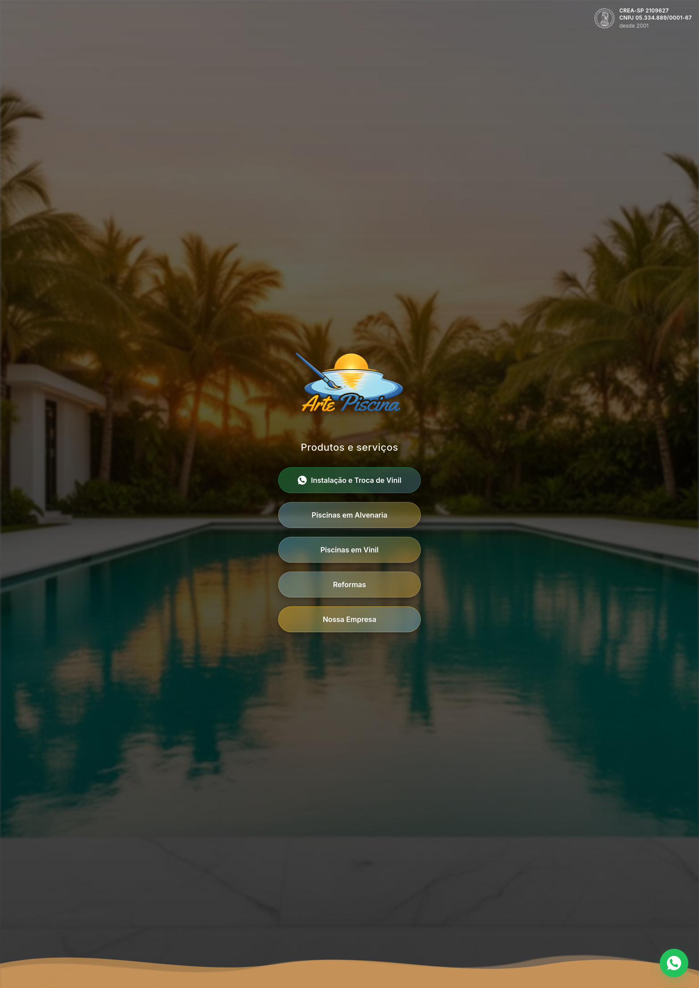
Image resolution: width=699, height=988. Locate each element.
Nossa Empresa (349, 619)
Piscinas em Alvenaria (349, 514)
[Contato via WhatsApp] (674, 963)
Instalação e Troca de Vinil (350, 480)
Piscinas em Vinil (350, 549)
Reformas (349, 584)
